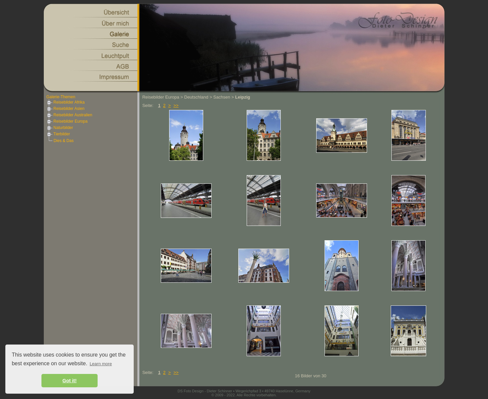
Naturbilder (59, 127)
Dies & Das (63, 140)
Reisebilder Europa (67, 121)
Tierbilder (58, 134)
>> (175, 105)
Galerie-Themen (61, 97)
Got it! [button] (70, 380)
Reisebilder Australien (69, 115)
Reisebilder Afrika (65, 102)
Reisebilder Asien (65, 108)
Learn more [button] (101, 363)
